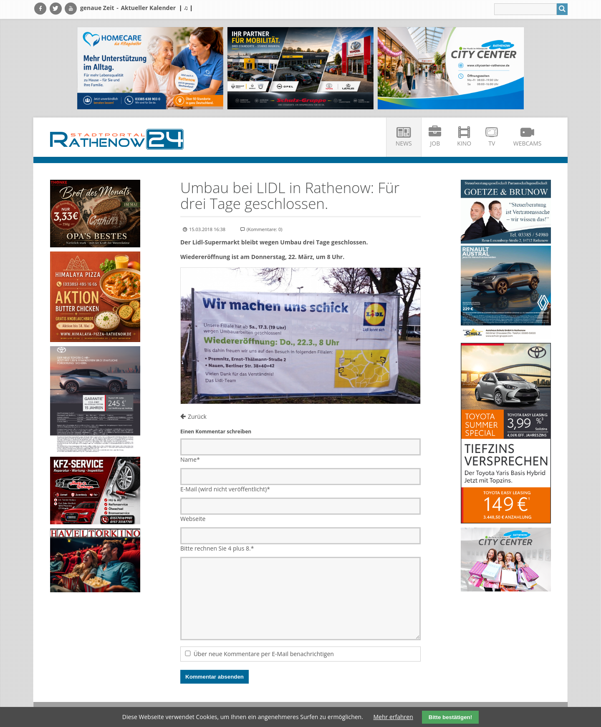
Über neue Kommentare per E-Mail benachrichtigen (264, 654)
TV (491, 143)
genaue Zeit (97, 8)
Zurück (197, 416)
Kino (464, 143)
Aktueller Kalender (148, 8)
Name (190, 459)
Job (435, 143)
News (404, 143)
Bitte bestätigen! (450, 717)
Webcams (527, 143)
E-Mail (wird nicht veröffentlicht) (225, 489)
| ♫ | (186, 8)
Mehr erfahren (393, 717)
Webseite (192, 519)
